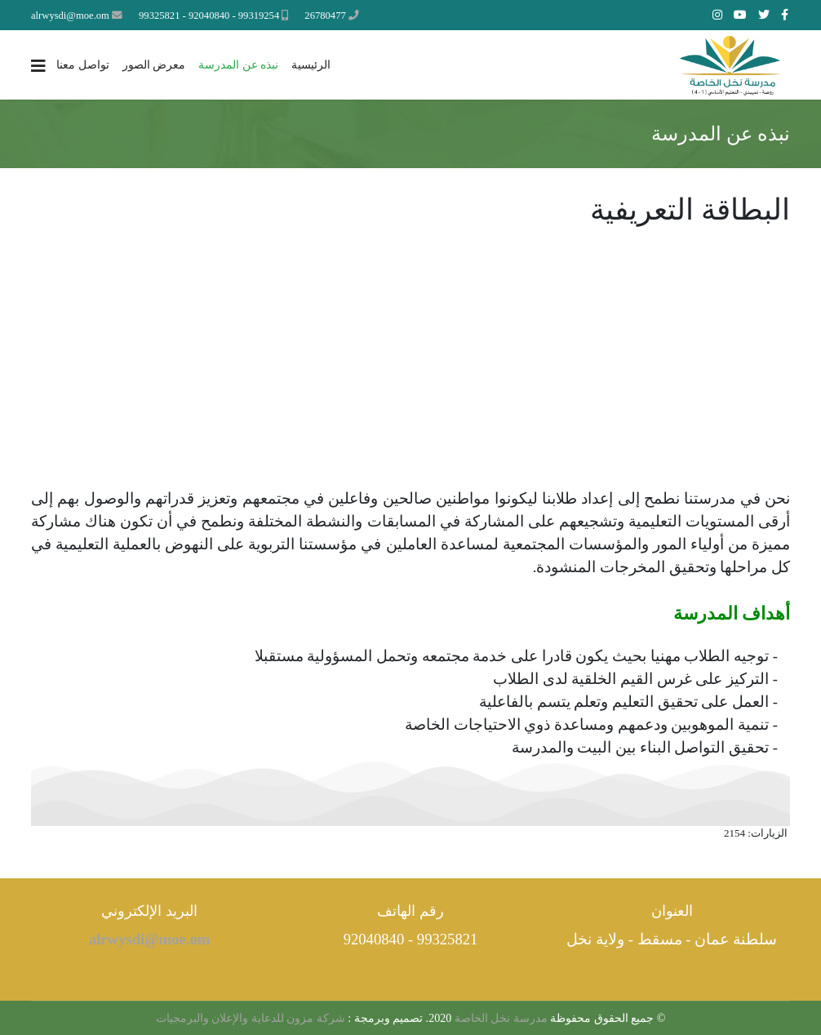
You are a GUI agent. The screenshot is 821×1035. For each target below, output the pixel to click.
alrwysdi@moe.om (70, 15)
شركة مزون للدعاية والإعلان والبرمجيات (250, 1018)
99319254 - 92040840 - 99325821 (209, 15)
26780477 (324, 15)
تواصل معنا (82, 65)
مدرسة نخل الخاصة (499, 1018)
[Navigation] (38, 66)
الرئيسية (311, 65)
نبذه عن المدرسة (238, 65)
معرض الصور (154, 65)
